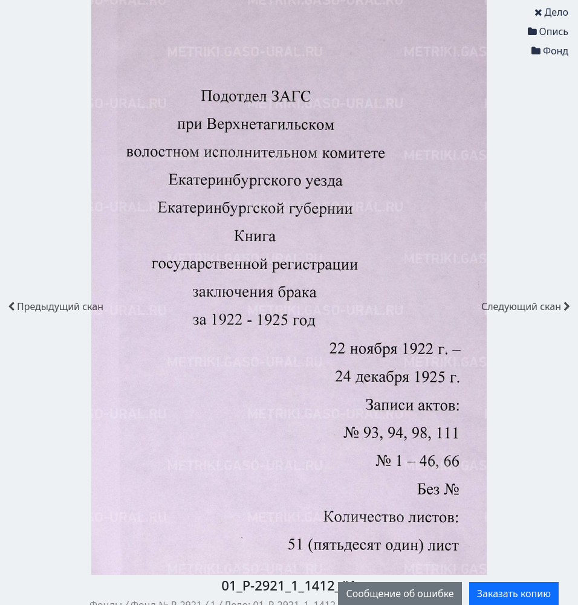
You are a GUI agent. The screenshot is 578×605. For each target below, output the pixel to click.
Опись (548, 31)
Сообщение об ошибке (399, 593)
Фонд (549, 50)
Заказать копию (514, 593)
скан (55, 306)
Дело (551, 12)
